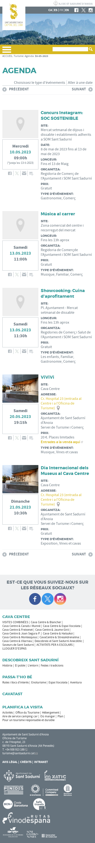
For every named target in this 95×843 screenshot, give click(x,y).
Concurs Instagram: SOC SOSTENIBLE (62, 115)
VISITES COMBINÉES (15, 622)
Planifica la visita (22, 707)
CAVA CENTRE (16, 616)
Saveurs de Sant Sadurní (18, 645)
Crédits (26, 762)
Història (7, 665)
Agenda (29, 56)
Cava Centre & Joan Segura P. (21, 633)
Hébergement (50, 713)
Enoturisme (38, 682)
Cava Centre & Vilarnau (17, 641)
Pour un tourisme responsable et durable (28, 720)
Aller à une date (80, 82)
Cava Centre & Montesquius (19, 637)
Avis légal (10, 762)
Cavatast (12, 693)
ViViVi (47, 377)
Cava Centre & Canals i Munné (21, 626)
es (55, 10)
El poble (20, 665)
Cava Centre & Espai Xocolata (62, 626)
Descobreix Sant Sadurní (30, 660)
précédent (15, 90)
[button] (6, 51)
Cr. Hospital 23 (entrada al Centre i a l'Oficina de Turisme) (61, 403)
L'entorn (33, 665)
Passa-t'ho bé (17, 676)
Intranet (41, 762)
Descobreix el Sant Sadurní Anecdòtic (58, 641)
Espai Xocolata (58, 682)
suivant (82, 90)
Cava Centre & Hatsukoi (58, 633)
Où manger (47, 716)
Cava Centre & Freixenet (17, 630)
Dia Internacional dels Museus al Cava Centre (65, 470)
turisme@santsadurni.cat (18, 753)
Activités (7, 713)
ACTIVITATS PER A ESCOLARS (54, 645)
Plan (60, 716)
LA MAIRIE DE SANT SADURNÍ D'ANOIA (73, 3)
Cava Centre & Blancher (46, 622)
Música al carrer (58, 214)
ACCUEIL (7, 56)
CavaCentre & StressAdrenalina (59, 637)
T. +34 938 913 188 (13, 749)
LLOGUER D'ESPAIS (14, 648)
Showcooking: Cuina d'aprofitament (63, 293)
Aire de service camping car (20, 716)
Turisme (18, 56)
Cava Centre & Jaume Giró (52, 630)
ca (50, 10)
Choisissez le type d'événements (39, 82)
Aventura (76, 682)
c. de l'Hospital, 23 (13, 742)
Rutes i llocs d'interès (15, 682)
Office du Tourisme (27, 713)
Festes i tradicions (52, 665)
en (67, 10)
